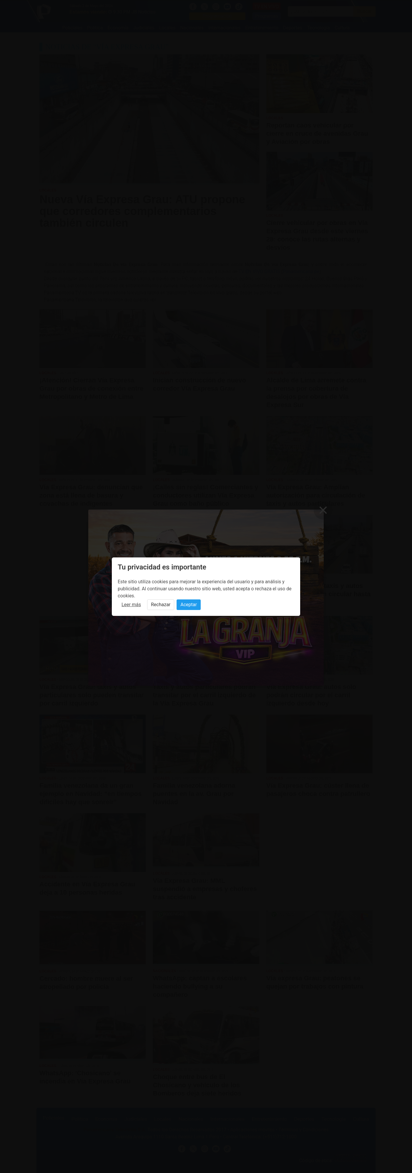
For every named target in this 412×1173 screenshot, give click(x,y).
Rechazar (160, 604)
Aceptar (188, 604)
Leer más (131, 604)
